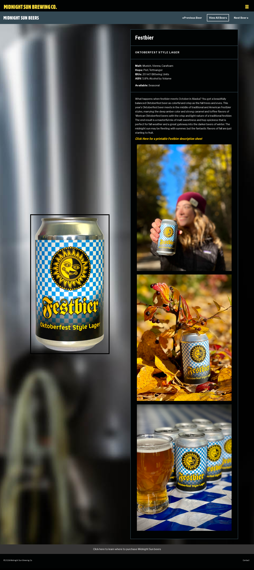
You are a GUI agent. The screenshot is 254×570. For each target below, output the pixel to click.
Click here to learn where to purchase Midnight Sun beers (127, 550)
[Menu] (214, 7)
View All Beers (213, 18)
